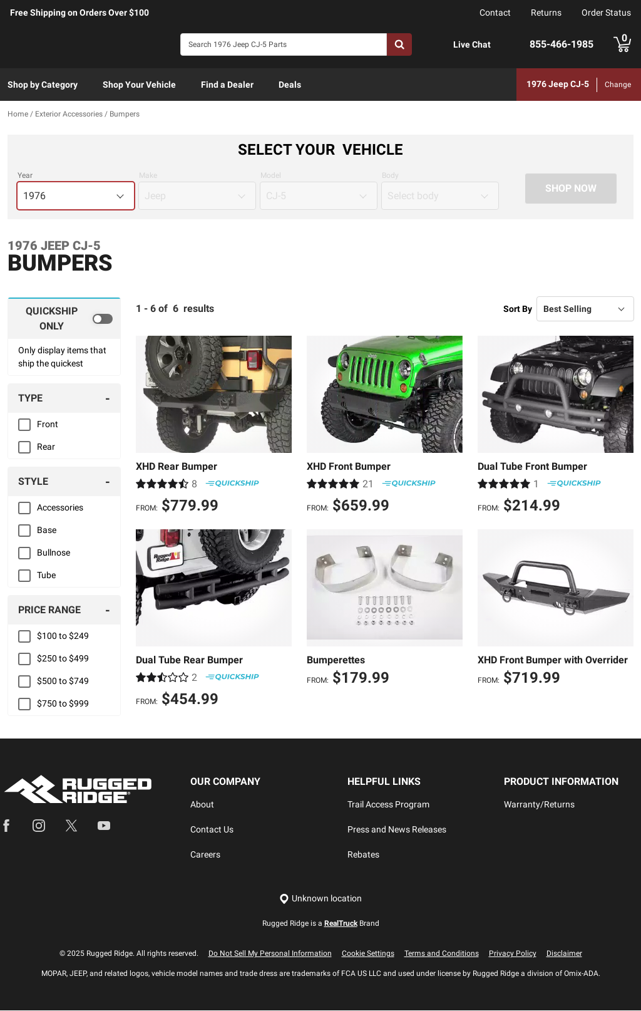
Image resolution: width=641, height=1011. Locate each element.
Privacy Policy (512, 954)
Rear (46, 447)
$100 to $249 (63, 636)
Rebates (363, 855)
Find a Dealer (227, 85)
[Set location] (320, 899)
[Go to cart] (622, 44)
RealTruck (340, 924)
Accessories (60, 508)
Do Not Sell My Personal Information (270, 954)
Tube (46, 576)
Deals (290, 85)
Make (148, 176)
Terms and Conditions (441, 954)
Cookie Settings (368, 954)
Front (47, 425)
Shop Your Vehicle (139, 85)
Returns (546, 13)
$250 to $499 (63, 659)
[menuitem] (42, 85)
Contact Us (211, 830)
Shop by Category (43, 85)
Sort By (517, 309)
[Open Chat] (440, 45)
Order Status (606, 13)
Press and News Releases (396, 830)
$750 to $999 (63, 704)
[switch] (64, 319)
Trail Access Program (388, 805)
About (202, 805)
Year (25, 176)
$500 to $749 (63, 682)
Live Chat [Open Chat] (472, 44)
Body (390, 176)
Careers (205, 855)
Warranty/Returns (539, 805)
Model (270, 176)
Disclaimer (564, 954)
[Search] (283, 44)
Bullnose (53, 553)
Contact (495, 13)
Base (46, 531)
